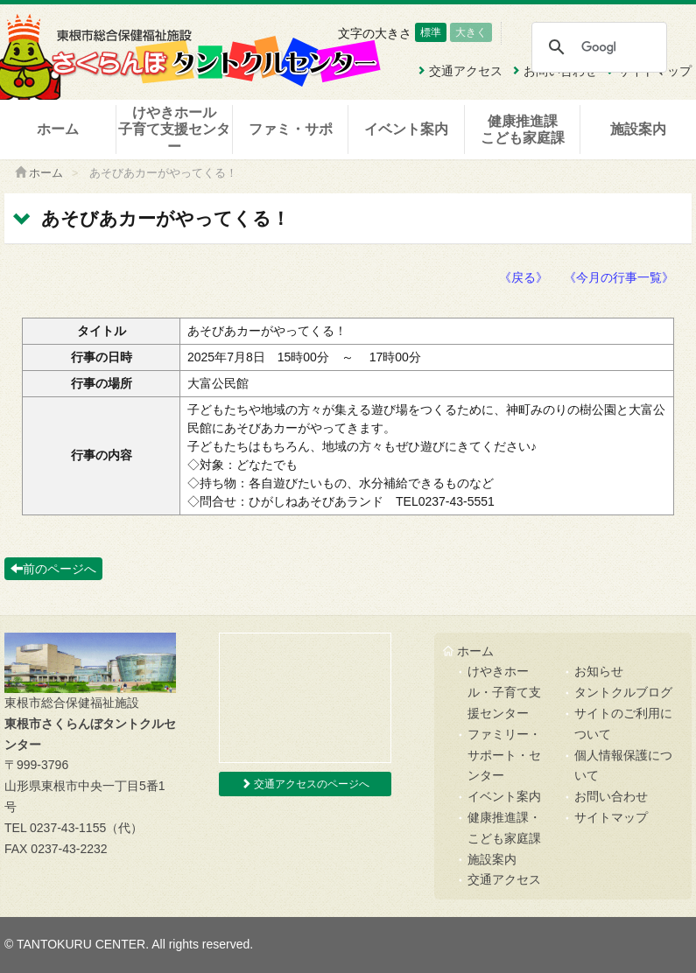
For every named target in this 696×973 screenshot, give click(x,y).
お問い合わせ (611, 796)
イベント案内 (406, 129)
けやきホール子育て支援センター (174, 129)
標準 (430, 32)
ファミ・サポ (291, 129)
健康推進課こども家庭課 (523, 129)
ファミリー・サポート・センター (504, 755)
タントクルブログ (623, 692)
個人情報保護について (623, 765)
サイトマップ (611, 817)
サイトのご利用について (623, 723)
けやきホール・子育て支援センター (504, 692)
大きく (471, 32)
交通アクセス (504, 879)
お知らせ (598, 671)
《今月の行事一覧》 (619, 277)
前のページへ (53, 569)
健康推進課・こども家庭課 (504, 827)
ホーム (58, 129)
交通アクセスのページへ (305, 784)
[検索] (598, 47)
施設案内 (638, 129)
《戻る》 (523, 277)
